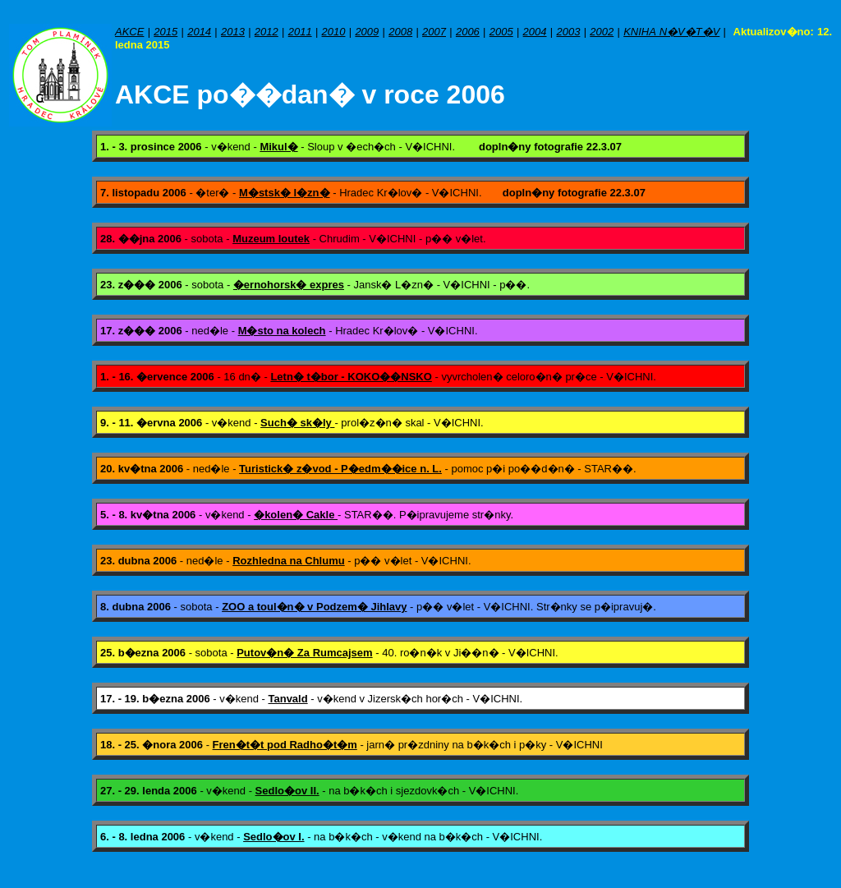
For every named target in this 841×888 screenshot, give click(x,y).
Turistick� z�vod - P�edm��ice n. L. (340, 468)
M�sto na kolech (282, 330)
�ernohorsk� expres (288, 284)
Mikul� (278, 146)
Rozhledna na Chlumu (288, 560)
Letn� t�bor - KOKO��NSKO (350, 376)
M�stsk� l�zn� (284, 192)
